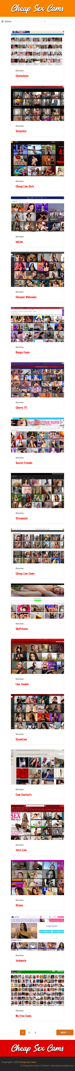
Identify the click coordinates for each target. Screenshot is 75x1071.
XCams (19, 905)
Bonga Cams (23, 352)
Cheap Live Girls (25, 186)
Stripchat (21, 131)
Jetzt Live (21, 850)
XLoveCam (21, 739)
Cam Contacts (24, 794)
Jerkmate (21, 960)
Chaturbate (22, 76)
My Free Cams (23, 1016)
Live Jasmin (22, 684)
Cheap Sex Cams (28, 1062)
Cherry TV (21, 407)
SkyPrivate (22, 629)
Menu (8, 21)
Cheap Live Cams (25, 573)
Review (20, 70)
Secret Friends (24, 463)
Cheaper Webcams (26, 297)
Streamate (22, 518)
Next (65, 1032)
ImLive (19, 242)
